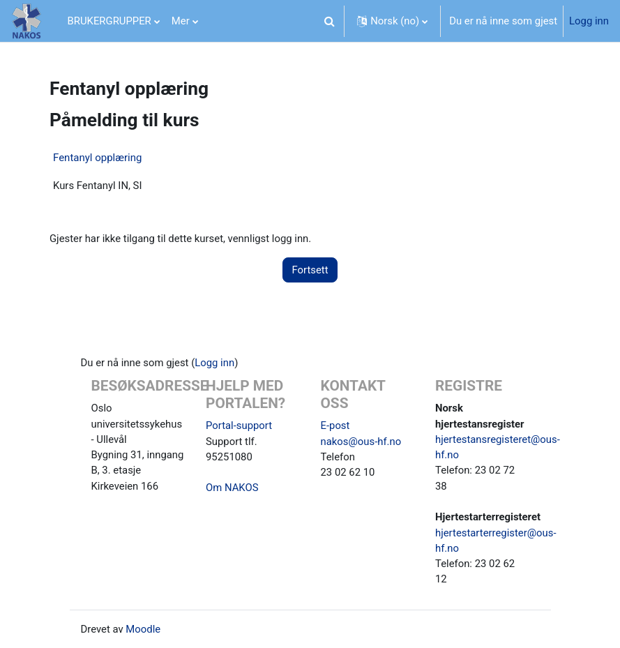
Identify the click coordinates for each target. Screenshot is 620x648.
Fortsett (310, 270)
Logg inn (589, 21)
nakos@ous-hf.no (361, 441)
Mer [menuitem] (181, 21)
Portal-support (239, 425)
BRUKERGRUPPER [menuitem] (109, 21)
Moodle (143, 629)
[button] (329, 21)
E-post (335, 425)
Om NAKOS (232, 487)
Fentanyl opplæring (97, 157)
